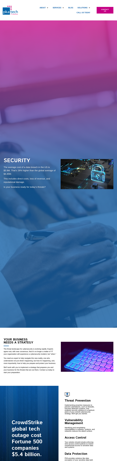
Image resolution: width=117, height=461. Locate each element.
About (44, 8)
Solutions (83, 8)
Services (58, 8)
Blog (70, 8)
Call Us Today (83, 13)
